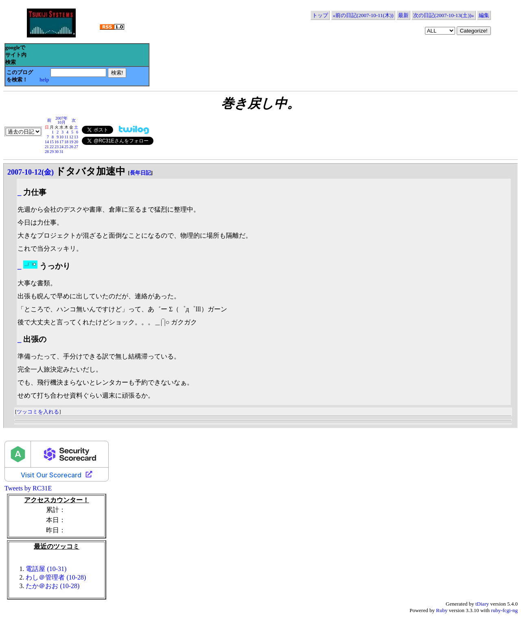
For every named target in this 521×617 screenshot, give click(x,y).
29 (52, 151)
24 (61, 146)
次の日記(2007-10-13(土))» (443, 15)
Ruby (441, 610)
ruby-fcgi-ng (504, 610)
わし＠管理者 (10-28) (56, 577)
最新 (403, 15)
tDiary (482, 604)
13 (76, 137)
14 (47, 142)
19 (71, 142)
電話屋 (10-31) (46, 568)
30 (57, 151)
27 (76, 146)
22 (52, 146)
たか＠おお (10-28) (52, 585)
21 (47, 146)
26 (71, 146)
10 (61, 137)
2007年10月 (61, 120)
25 (66, 146)
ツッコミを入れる (38, 412)
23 (57, 146)
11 (66, 137)
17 (61, 142)
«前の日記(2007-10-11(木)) (363, 15)
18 (66, 142)
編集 (484, 15)
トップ (320, 15)
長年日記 (140, 173)
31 (61, 151)
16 (57, 142)
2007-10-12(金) (30, 172)
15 (52, 142)
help (44, 80)
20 (76, 142)
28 (47, 151)
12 (71, 137)
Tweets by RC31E (28, 488)
